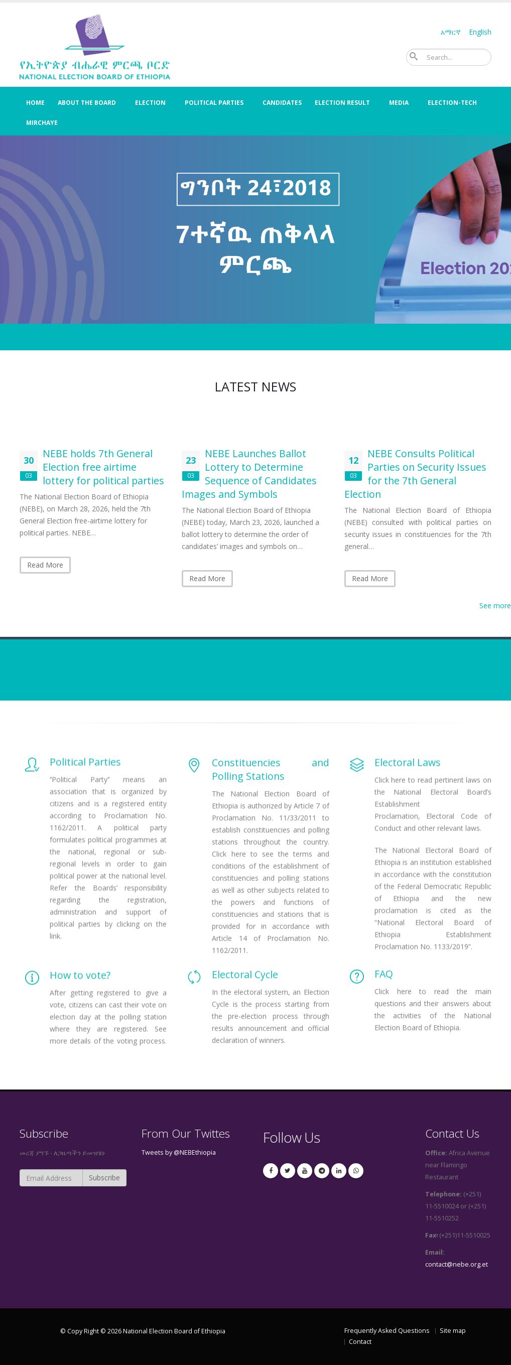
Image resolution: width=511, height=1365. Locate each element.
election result (342, 102)
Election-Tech (452, 102)
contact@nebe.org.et (456, 1264)
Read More (45, 565)
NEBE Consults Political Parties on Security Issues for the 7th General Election (415, 474)
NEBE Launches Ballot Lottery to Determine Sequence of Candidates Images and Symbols (249, 474)
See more (495, 605)
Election (150, 102)
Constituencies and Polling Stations (270, 870)
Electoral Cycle (245, 1014)
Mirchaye (42, 122)
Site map (453, 1330)
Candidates (282, 102)
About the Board (87, 102)
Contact (360, 1341)
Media (399, 102)
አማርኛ (451, 32)
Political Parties (214, 102)
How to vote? (81, 1020)
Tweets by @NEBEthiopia (179, 1152)
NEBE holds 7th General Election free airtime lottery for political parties (103, 467)
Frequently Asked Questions (387, 1330)
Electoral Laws (407, 861)
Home (35, 102)
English (480, 32)
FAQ (383, 1007)
